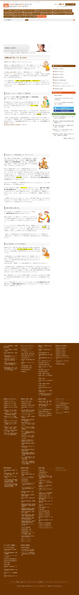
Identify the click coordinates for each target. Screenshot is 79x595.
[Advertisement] (40, 32)
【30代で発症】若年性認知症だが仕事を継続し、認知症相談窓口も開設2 (11, 485)
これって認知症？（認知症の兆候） (13, 10)
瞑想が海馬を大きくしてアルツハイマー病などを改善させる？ (28, 424)
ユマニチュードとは (61, 470)
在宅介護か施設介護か (44, 511)
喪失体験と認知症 (58, 88)
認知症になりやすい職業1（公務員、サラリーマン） (10, 411)
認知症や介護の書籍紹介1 (10, 558)
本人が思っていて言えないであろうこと (64, 85)
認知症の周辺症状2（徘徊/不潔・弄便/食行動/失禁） (28, 515)
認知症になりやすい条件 (10, 403)
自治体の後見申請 (26, 369)
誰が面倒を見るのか (44, 362)
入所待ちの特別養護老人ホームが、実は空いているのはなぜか (64, 117)
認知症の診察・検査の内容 (28, 353)
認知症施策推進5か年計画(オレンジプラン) (28, 536)
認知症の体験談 (42, 16)
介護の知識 (7, 13)
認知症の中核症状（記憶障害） (13, 124)
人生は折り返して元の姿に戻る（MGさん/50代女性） (63, 99)
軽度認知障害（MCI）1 (27, 531)
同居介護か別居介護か (44, 364)
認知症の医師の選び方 (44, 411)
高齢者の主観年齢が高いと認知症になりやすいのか (28, 441)
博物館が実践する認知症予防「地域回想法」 (28, 420)
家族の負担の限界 (43, 371)
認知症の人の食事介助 (44, 513)
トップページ (7, 53)
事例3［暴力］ (42, 378)
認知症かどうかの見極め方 (45, 413)
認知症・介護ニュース (19, 16)
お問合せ (65, 6)
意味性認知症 (25, 481)
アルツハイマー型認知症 (28, 477)
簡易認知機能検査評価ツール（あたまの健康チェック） (10, 364)
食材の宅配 (7, 564)
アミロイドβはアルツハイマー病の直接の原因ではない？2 (28, 488)
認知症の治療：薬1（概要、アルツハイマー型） (46, 402)
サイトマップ (72, 6)
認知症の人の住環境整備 (45, 523)
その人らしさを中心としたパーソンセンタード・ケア (45, 527)
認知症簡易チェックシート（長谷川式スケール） (10, 356)
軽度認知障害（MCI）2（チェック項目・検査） (28, 533)
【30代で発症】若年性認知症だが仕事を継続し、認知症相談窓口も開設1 (11, 481)
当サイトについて (32, 581)
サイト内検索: (7, 19)
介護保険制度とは (43, 472)
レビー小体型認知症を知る (45, 409)
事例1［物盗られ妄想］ (44, 373)
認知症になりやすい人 (17, 13)
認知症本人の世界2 (59, 77)
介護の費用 (41, 509)
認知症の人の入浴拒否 (44, 514)
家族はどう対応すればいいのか (43, 10)
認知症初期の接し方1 (44, 352)
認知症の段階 (21, 84)
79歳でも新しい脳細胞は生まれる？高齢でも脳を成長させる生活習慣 (28, 462)
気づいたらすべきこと (29, 10)
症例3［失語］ (42, 385)
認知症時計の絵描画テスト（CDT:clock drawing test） (10, 360)
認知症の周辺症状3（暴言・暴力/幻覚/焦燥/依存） (28, 518)
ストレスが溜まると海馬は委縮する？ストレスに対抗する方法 (28, 428)
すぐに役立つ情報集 (31, 16)
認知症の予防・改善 (47, 13)
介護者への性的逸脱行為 (45, 524)
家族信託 (24, 371)
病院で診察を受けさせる (28, 355)
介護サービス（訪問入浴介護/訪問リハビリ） (45, 486)
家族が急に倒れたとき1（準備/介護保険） (46, 498)
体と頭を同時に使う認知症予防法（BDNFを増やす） (28, 411)
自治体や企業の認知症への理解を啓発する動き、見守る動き (64, 126)
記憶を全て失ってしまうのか (61, 83)
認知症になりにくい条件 (10, 405)
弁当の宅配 (7, 562)
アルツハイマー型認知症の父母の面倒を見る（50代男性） (64, 103)
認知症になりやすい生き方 (10, 420)
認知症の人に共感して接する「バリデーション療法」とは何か (28, 437)
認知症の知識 (68, 10)
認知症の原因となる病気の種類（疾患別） (28, 495)
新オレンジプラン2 (26, 541)
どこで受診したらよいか (28, 352)
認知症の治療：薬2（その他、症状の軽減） (45, 405)
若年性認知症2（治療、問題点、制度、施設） (11, 474)
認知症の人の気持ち (58, 10)
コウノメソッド (36, 13)
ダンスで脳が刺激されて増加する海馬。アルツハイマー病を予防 (28, 458)
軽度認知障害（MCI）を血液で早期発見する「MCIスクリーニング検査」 (10, 369)
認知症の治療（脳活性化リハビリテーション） (45, 416)
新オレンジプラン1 (26, 539)
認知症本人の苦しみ (59, 71)
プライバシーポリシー (54, 581)
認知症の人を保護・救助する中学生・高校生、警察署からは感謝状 (64, 134)
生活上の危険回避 (26, 527)
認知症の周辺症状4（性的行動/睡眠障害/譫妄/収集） (28, 521)
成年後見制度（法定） (27, 365)
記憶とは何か (9, 72)
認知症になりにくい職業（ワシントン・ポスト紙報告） (10, 417)
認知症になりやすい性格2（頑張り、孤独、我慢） (10, 427)
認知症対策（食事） (26, 403)
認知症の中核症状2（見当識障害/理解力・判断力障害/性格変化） (28, 505)
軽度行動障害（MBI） (27, 529)
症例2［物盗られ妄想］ (44, 383)
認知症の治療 (27, 13)
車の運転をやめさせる (44, 369)
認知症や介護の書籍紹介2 (10, 560)
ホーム (59, 6)
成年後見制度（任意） (27, 367)
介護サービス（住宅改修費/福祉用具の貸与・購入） (45, 493)
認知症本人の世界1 (59, 74)
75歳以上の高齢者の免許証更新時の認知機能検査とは (64, 122)
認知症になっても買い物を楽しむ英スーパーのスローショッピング (64, 130)
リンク (45, 581)
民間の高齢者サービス (44, 507)
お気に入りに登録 (70, 4)
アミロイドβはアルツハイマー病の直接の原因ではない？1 (28, 484)
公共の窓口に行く (26, 357)
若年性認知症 (69, 13)
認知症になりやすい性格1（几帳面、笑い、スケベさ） (10, 424)
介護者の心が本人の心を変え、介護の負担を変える (45, 394)
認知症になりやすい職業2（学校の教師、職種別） (10, 414)
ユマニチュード (8, 16)
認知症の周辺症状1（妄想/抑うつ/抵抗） (28, 512)
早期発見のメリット (26, 350)
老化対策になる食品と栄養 (28, 405)
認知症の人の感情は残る (60, 80)
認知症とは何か (25, 472)
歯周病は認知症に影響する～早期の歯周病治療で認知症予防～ (28, 454)
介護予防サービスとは (44, 480)
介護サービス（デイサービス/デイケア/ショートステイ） (45, 489)
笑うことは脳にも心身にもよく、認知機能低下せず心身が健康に (28, 432)
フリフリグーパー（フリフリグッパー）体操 (28, 414)
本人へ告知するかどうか (45, 360)
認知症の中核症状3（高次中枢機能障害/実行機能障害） (28, 509)
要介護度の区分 (43, 474)
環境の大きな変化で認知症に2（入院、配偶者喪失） (10, 434)
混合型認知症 (25, 479)
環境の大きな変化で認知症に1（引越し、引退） (10, 431)
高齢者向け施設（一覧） (45, 496)
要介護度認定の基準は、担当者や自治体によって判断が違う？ (45, 477)
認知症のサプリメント (59, 13)
